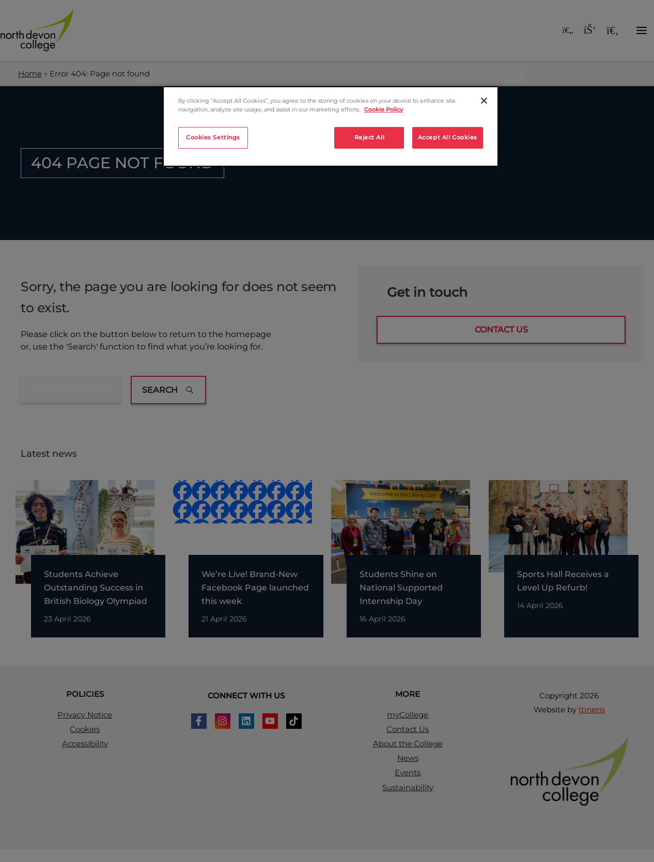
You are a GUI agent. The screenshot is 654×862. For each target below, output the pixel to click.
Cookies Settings (213, 137)
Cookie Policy (383, 109)
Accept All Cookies (447, 137)
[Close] (484, 100)
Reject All (369, 137)
